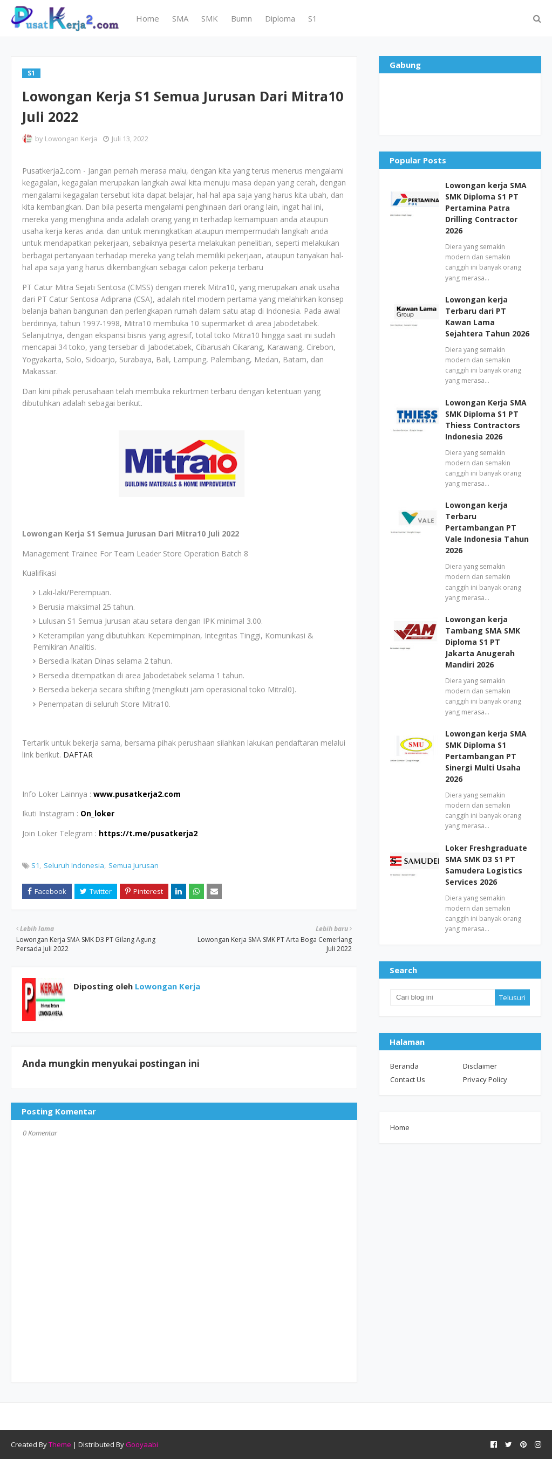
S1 (35, 865)
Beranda (404, 1066)
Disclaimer (480, 1066)
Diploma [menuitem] (280, 18)
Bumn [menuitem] (241, 18)
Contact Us (407, 1079)
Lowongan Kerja (71, 138)
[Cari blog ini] (442, 997)
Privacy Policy (485, 1079)
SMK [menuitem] (209, 18)
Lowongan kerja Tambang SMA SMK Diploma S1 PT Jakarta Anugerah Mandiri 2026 (482, 642)
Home (400, 1127)
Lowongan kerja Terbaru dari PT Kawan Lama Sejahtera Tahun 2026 (487, 316)
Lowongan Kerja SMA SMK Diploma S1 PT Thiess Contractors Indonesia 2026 (486, 419)
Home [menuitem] (147, 18)
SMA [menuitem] (180, 18)
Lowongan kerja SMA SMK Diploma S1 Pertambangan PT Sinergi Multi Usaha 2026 (486, 756)
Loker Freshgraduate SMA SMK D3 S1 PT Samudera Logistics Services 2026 (486, 865)
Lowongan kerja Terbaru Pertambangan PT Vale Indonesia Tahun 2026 (487, 527)
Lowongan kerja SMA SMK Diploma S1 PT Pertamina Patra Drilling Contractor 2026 (486, 208)
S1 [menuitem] (312, 18)
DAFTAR (78, 754)
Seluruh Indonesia (74, 865)
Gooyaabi (142, 1444)
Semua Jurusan (133, 865)
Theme (60, 1444)
